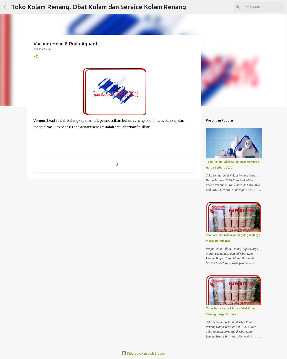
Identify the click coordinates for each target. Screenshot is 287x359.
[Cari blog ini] (263, 7)
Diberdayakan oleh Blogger (143, 353)
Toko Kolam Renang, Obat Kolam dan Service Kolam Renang (98, 6)
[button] (35, 57)
